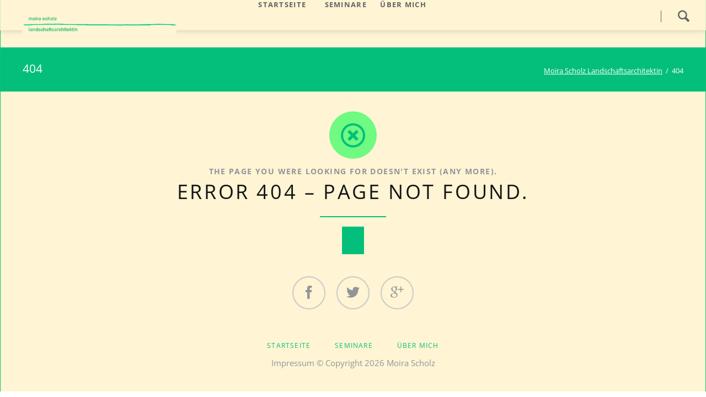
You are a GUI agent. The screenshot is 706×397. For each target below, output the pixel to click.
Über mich (418, 345)
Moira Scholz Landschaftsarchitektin (603, 71)
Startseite (289, 345)
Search (683, 16)
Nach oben (353, 240)
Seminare (354, 345)
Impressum (292, 362)
